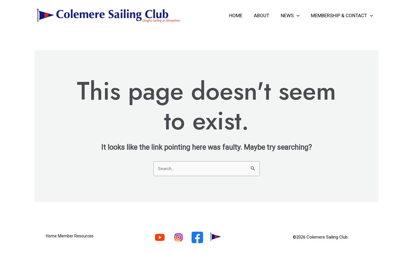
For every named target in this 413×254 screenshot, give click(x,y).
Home (241, 15)
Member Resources (80, 238)
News (292, 15)
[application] (299, 15)
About (266, 15)
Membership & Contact (343, 15)
